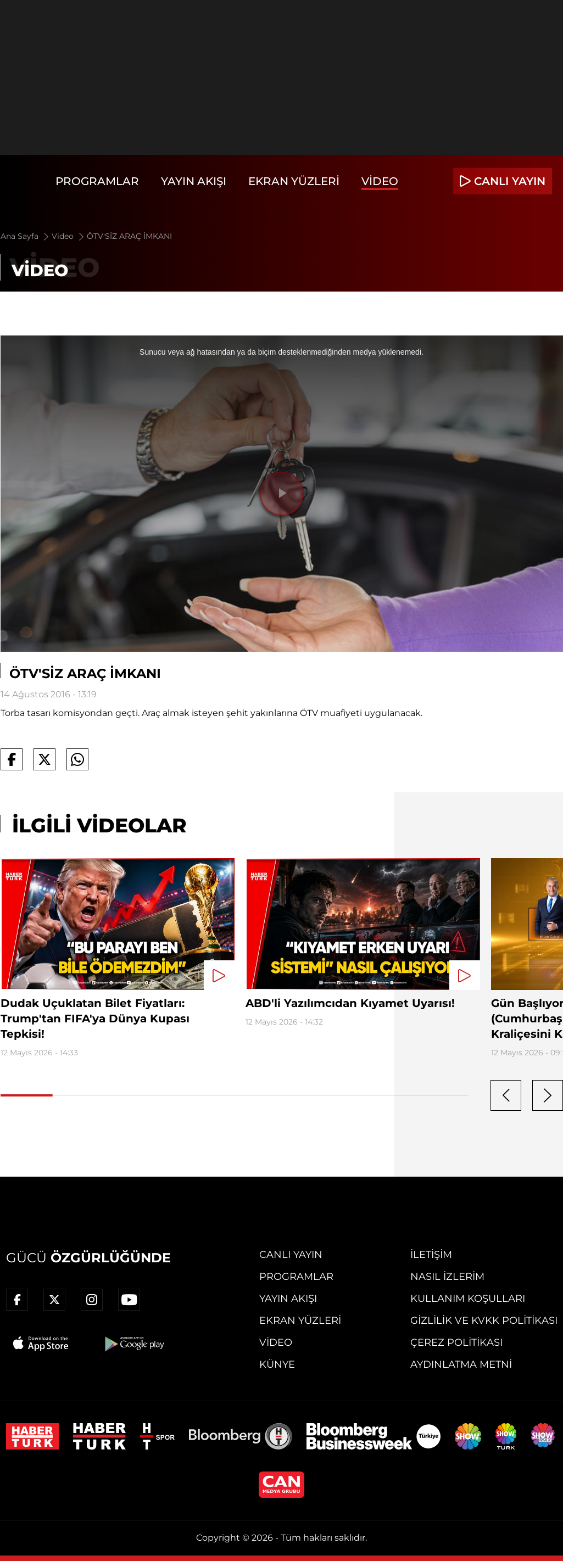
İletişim (431, 1255)
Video (379, 181)
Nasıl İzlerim (447, 1277)
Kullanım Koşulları (467, 1299)
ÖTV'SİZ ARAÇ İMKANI (129, 236)
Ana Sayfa (26, 236)
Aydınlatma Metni (461, 1364)
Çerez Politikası (456, 1342)
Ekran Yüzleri (293, 181)
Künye (277, 1364)
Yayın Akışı (193, 181)
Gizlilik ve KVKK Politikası (484, 1320)
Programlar (97, 181)
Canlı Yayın (290, 1255)
